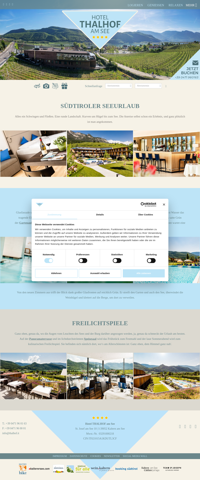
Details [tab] (100, 214)
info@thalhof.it (10, 433)
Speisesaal (90, 338)
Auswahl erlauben (100, 273)
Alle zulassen (143, 273)
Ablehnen (56, 273)
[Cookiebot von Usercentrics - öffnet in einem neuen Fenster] (143, 204)
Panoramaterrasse (40, 338)
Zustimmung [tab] (54, 214)
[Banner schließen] (164, 205)
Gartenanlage (27, 222)
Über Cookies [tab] (145, 214)
